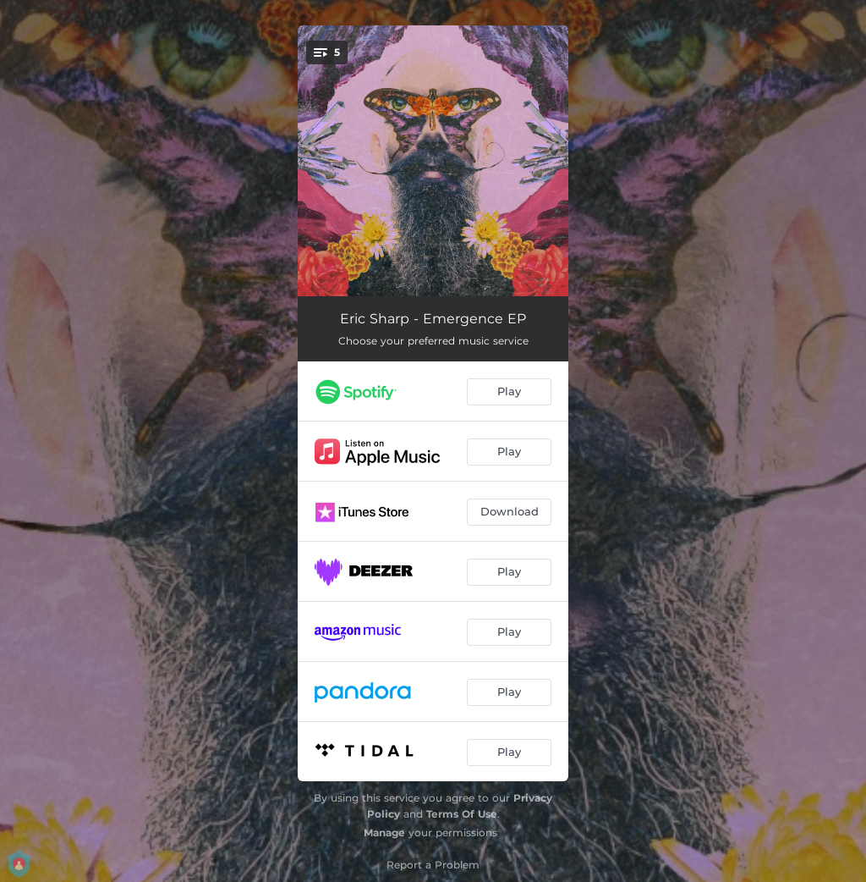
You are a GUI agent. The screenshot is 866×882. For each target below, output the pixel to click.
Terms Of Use (461, 814)
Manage (384, 832)
